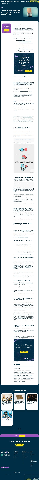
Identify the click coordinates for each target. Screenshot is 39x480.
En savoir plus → (29, 476)
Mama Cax (26, 330)
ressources (28, 92)
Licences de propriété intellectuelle (33, 460)
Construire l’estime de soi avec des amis (21, 48)
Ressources (4, 3)
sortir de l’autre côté (20, 93)
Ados (7, 3)
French (31, 468)
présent (30, 316)
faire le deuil (16, 231)
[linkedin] (20, 365)
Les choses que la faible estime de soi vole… (24, 46)
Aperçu (23, 464)
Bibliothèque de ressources (17, 463)
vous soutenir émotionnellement (19, 315)
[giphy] (5, 468)
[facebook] (15, 365)
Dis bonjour (32, 456)
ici (27, 37)
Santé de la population (24, 459)
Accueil (2, 3)
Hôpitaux (23, 455)
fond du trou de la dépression (24, 91)
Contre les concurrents (16, 459)
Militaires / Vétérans (24, 458)
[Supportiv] (4, 1)
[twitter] (17, 365)
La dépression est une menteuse (24, 42)
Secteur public (23, 460)
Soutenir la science (16, 456)
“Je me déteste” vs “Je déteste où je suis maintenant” (23, 51)
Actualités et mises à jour (33, 455)
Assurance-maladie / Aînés (25, 457)
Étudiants (23, 461)
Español (31, 467)
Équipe (31, 457)
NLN (14, 455)
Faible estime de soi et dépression (20, 40)
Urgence (15, 462)
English (31, 466)
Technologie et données (16, 457)
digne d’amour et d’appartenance (27, 117)
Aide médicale (23, 456)
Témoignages (15, 458)
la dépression (27, 179)
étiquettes (24, 87)
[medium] (7, 468)
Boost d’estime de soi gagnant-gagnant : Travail (22, 47)
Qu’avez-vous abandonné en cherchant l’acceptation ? (23, 45)
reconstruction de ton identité (17, 233)
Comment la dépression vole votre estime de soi (24, 41)
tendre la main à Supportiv (24, 337)
